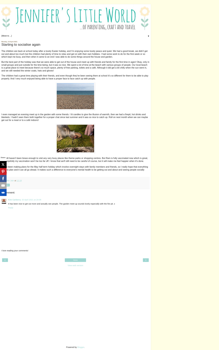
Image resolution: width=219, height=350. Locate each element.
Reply (10, 208)
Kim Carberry (14, 200)
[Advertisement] (75, 285)
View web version (75, 265)
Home (75, 260)
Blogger (80, 347)
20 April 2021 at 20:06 (31, 200)
